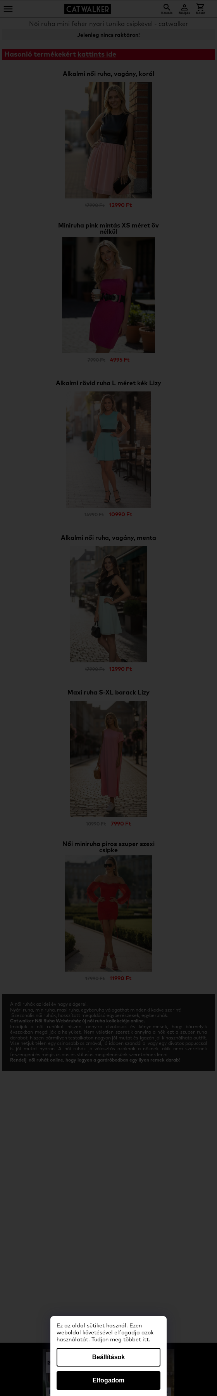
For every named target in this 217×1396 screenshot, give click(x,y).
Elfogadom (109, 1380)
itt (146, 1340)
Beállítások (108, 1357)
